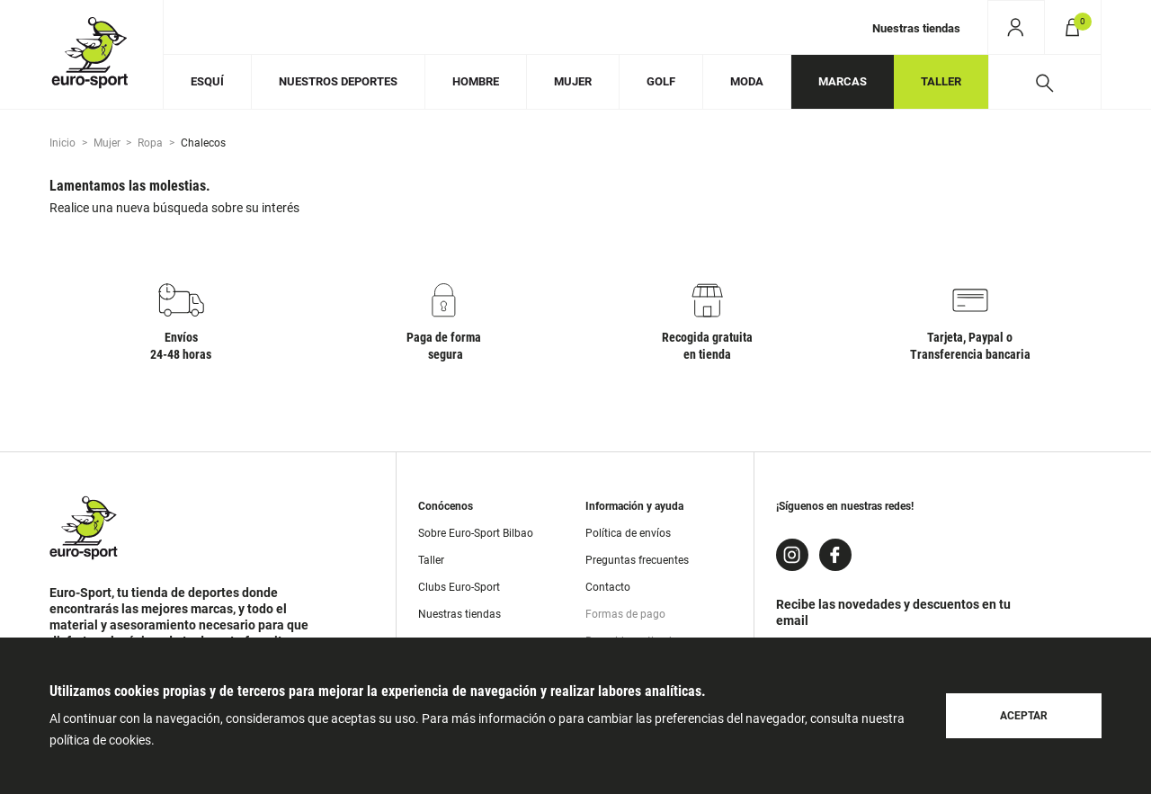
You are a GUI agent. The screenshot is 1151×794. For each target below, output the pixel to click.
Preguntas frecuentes (637, 560)
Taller (431, 560)
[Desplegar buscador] (1044, 82)
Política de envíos (628, 533)
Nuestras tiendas (916, 28)
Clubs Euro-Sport (459, 587)
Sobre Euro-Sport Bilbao (475, 533)
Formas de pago (625, 614)
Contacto (607, 587)
